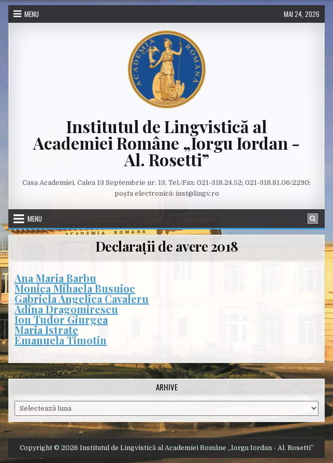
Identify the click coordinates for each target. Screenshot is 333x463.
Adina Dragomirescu (66, 309)
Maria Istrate (46, 330)
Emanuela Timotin (61, 340)
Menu (31, 14)
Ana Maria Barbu (55, 278)
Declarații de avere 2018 (166, 246)
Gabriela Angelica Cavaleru (82, 299)
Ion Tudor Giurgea (61, 319)
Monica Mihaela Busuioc (75, 288)
